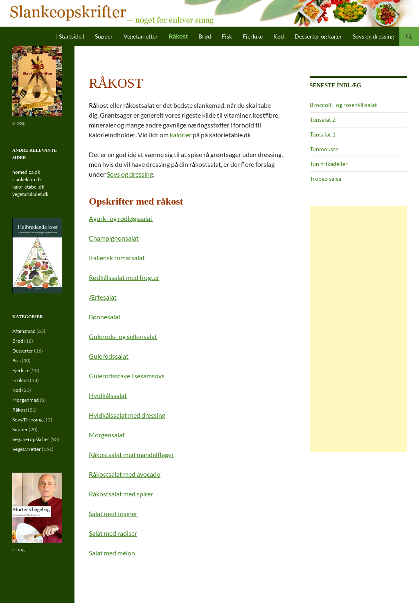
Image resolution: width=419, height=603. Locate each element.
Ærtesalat (103, 297)
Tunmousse (324, 149)
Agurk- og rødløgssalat (121, 218)
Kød (278, 36)
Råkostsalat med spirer (121, 494)
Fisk (227, 36)
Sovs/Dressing (27, 419)
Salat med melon (112, 553)
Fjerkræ (253, 36)
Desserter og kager (318, 36)
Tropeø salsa (325, 178)
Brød (204, 36)
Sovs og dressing (373, 36)
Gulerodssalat (108, 356)
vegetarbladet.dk (30, 194)
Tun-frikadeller (329, 163)
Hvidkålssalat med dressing (127, 415)
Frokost (20, 380)
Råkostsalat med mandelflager (131, 454)
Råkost (178, 36)
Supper (104, 36)
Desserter (22, 351)
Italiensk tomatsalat (117, 258)
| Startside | (70, 36)
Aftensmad (24, 331)
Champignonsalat (114, 238)
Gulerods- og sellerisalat (123, 336)
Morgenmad (25, 400)
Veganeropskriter (31, 439)
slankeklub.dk (27, 179)
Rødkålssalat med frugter (124, 277)
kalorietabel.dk (28, 187)
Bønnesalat (105, 317)
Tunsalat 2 (323, 119)
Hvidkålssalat (108, 395)
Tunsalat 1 (323, 134)
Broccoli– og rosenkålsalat (343, 104)
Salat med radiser (113, 533)
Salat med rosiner (113, 513)
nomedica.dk (26, 172)
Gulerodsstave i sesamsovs (126, 376)
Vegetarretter (141, 36)
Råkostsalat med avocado (124, 474)
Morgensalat (107, 435)
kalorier (180, 135)
